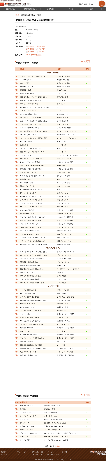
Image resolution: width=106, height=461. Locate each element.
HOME (17, 15)
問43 (17, 220)
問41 (17, 213)
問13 (17, 117)
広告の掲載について (37, 454)
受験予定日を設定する (86, 4)
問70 (17, 321)
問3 (16, 83)
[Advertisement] (49, 375)
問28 (17, 169)
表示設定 (64, 452)
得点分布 (31, 51)
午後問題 (31, 49)
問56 (17, 269)
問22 (17, 148)
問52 (17, 255)
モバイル (58, 446)
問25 (17, 159)
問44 (17, 224)
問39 (17, 207)
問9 (16, 104)
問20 (17, 141)
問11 (17, 111)
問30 (17, 176)
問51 (17, 252)
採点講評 (41, 51)
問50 (17, 244)
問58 (17, 276)
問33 (17, 186)
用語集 (91, 9)
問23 (17, 152)
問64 (17, 300)
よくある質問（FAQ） (53, 454)
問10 (17, 107)
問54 (17, 262)
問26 (17, 162)
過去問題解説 (10, 9)
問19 (17, 138)
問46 (17, 231)
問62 (17, 293)
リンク (18, 454)
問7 (16, 97)
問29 (17, 172)
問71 (17, 324)
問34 (17, 189)
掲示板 (71, 9)
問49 (17, 241)
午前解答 (41, 46)
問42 (17, 217)
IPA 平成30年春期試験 (34, 55)
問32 (17, 183)
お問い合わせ (50, 452)
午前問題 (31, 46)
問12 (17, 114)
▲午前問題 (84, 395)
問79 (17, 352)
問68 (17, 314)
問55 (17, 265)
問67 (17, 310)
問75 (17, 338)
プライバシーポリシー (22, 452)
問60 (17, 283)
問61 (17, 290)
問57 (17, 272)
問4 (16, 86)
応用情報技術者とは (30, 9)
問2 (16, 80)
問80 (17, 355)
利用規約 (3, 452)
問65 (17, 304)
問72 (17, 328)
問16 (17, 128)
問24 (17, 155)
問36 (17, 196)
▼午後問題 (84, 61)
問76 (17, 341)
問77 (17, 345)
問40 (17, 210)
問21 (17, 145)
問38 (17, 203)
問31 (17, 179)
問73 (17, 331)
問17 (17, 131)
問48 (17, 237)
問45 (17, 227)
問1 (16, 76)
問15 (17, 124)
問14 (17, 121)
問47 (17, 234)
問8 (16, 100)
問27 (17, 165)
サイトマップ (5, 454)
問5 (16, 90)
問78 (17, 348)
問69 (17, 317)
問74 (17, 334)
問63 (17, 297)
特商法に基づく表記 (37, 452)
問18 (17, 134)
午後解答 (41, 49)
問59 (17, 279)
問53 (17, 259)
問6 (16, 93)
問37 (17, 200)
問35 (17, 193)
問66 (17, 307)
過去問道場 (50, 9)
